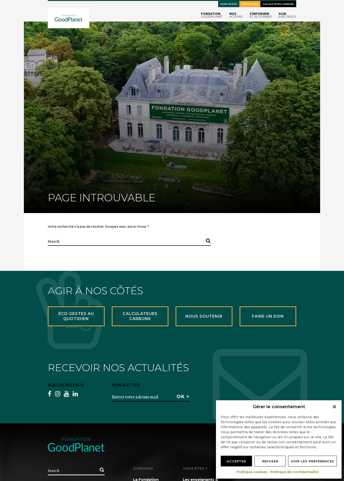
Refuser (270, 461)
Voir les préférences (312, 461)
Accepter (236, 461)
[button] (334, 406)
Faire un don (228, 4)
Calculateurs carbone (278, 4)
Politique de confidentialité (294, 472)
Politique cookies (252, 472)
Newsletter (250, 4)
